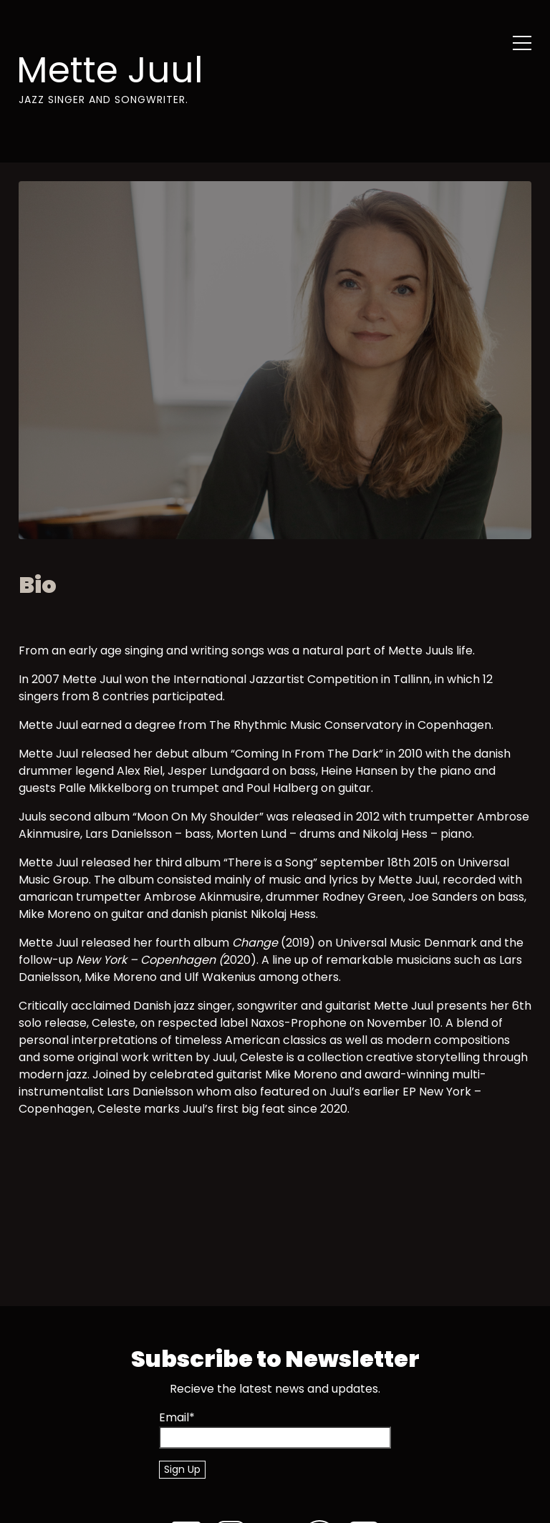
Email (177, 1417)
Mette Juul (109, 70)
